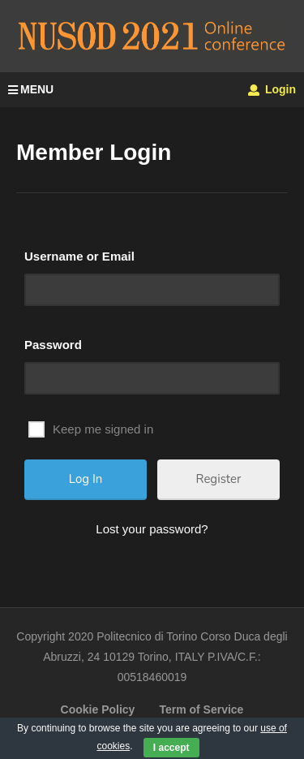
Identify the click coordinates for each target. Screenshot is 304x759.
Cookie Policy (98, 709)
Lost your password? (152, 529)
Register (219, 479)
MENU (31, 89)
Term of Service (201, 709)
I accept (171, 747)
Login (272, 89)
